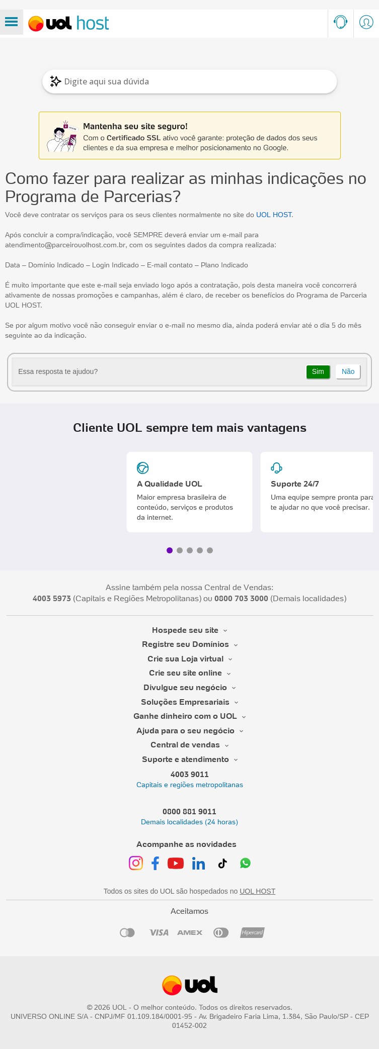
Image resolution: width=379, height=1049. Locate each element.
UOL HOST (274, 214)
